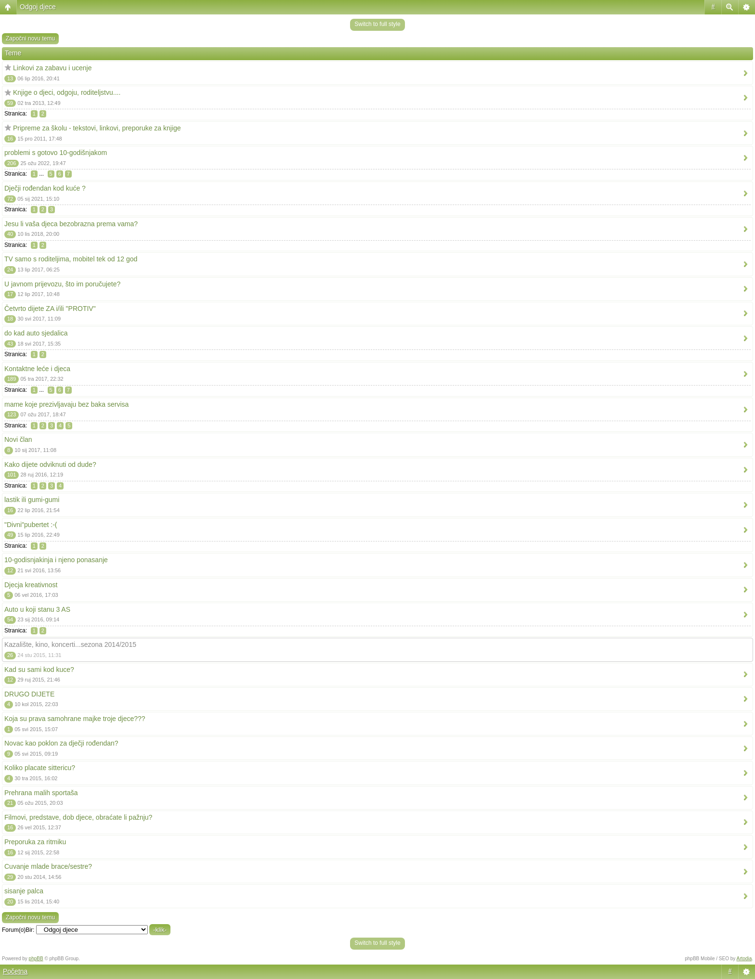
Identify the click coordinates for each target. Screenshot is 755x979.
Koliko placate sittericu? (39, 768)
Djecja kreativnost (31, 585)
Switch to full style (377, 24)
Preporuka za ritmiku (35, 842)
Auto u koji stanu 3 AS (37, 609)
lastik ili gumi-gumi (31, 499)
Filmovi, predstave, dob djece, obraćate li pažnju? (78, 817)
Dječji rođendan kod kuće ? (45, 188)
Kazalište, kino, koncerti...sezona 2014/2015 (70, 644)
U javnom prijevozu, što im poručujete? (62, 284)
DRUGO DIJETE (29, 694)
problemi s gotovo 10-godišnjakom (55, 152)
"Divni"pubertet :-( (30, 524)
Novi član (18, 439)
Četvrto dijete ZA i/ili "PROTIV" (50, 308)
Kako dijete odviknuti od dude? (50, 464)
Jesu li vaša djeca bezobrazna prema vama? (71, 224)
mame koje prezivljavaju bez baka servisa (66, 404)
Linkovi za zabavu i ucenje (52, 68)
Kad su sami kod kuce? (39, 669)
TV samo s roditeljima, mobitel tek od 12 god (70, 259)
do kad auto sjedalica (36, 333)
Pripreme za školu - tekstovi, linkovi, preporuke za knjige (97, 128)
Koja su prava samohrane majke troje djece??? (74, 718)
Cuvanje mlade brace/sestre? (48, 866)
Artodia (744, 958)
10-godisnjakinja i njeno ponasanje (56, 560)
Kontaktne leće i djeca (37, 369)
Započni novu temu (30, 38)
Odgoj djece (38, 7)
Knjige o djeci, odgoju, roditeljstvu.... (66, 92)
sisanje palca (23, 891)
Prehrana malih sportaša (41, 793)
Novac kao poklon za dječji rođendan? (61, 743)
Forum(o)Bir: (18, 930)
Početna (15, 971)
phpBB (36, 958)
